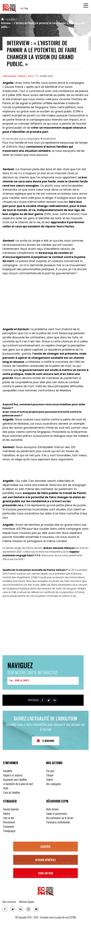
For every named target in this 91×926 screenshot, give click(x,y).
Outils (5, 788)
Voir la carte (19, 680)
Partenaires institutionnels (58, 822)
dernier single (13, 548)
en (26, 8)
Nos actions (54, 763)
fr (21, 8)
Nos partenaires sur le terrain (59, 818)
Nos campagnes (53, 784)
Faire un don (8, 818)
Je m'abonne (48, 741)
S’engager (10, 801)
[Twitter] (12, 909)
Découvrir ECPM (57, 801)
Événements (8, 826)
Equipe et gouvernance (56, 813)
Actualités (10, 19)
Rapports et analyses (13, 775)
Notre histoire (52, 809)
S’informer (10, 763)
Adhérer (6, 813)
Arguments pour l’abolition (15, 779)
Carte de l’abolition (11, 792)
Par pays (50, 771)
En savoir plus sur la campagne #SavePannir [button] (29, 138)
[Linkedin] (20, 909)
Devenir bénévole (11, 809)
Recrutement (9, 822)
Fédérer (49, 779)
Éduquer (50, 775)
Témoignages (9, 831)
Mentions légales (26, 902)
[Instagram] (28, 909)
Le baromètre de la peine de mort (18, 784)
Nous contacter (9, 902)
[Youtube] (36, 909)
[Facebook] (4, 909)
